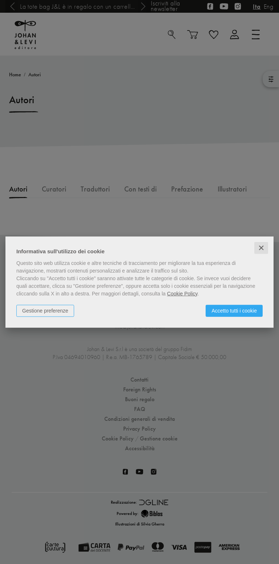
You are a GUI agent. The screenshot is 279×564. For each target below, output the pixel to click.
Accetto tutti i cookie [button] (234, 310)
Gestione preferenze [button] (45, 310)
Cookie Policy (182, 293)
